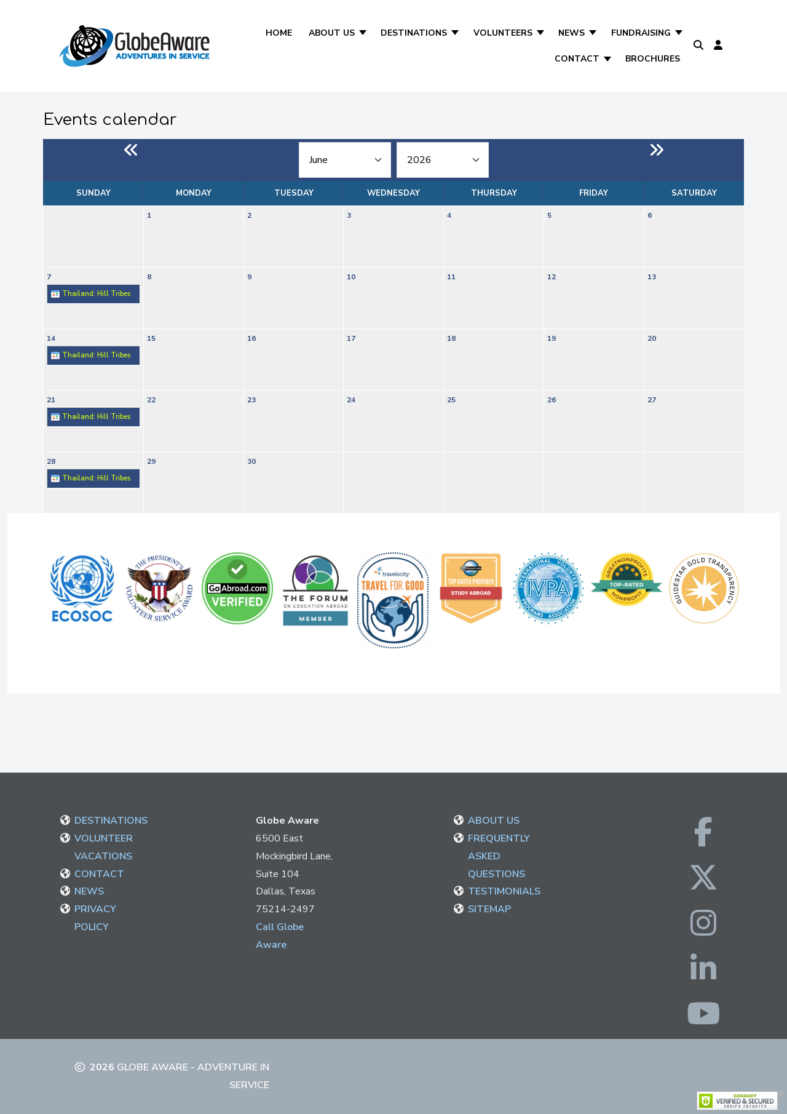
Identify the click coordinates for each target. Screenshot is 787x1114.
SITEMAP (489, 909)
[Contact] (608, 59)
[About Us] (364, 33)
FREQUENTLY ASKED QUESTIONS (499, 856)
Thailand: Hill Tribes (90, 294)
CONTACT (99, 874)
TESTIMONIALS (504, 891)
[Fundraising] (680, 33)
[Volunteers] (541, 33)
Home (279, 33)
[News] (594, 33)
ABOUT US (494, 820)
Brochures (652, 59)
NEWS (89, 891)
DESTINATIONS (111, 820)
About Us (332, 33)
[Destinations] (456, 33)
